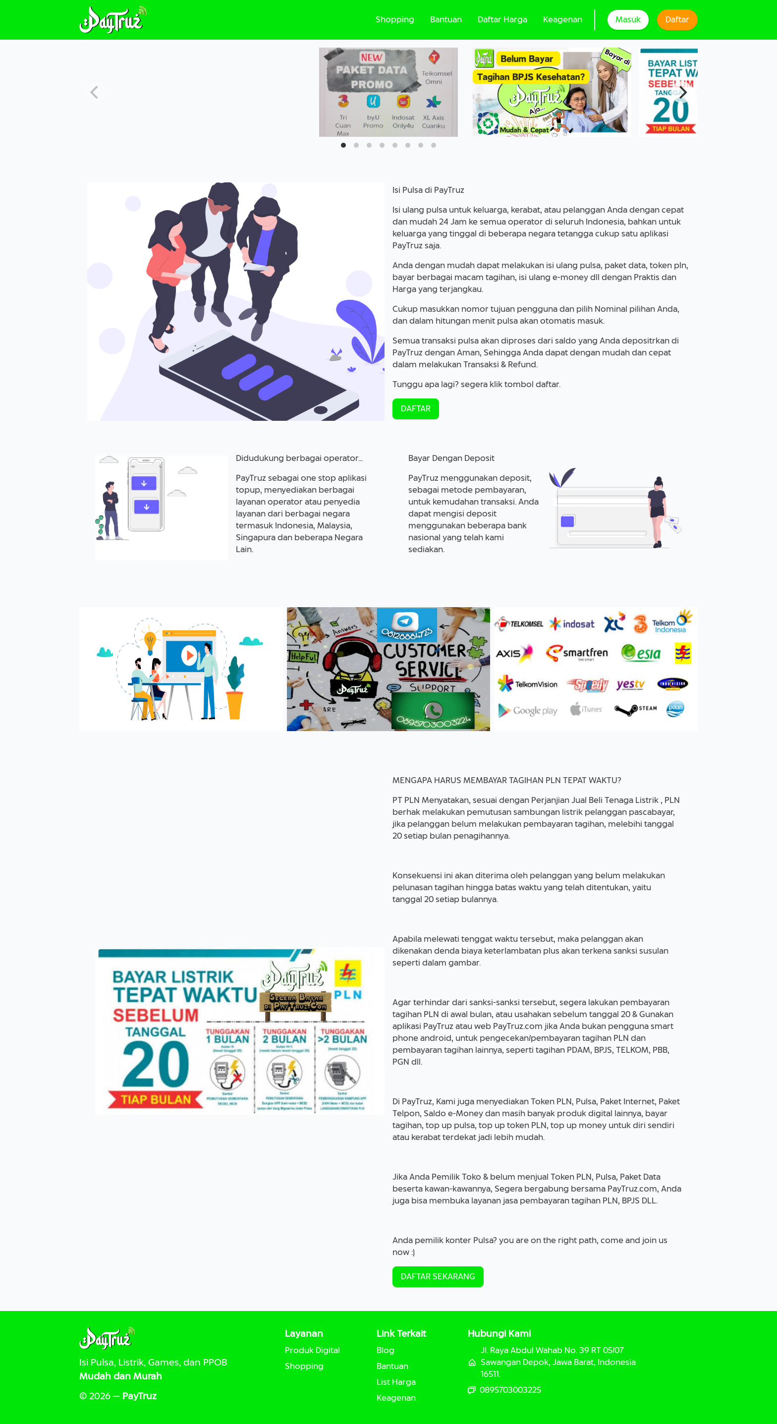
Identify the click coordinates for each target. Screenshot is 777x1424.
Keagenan (562, 19)
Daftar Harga (502, 19)
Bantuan (446, 19)
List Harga (396, 1382)
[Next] (682, 92)
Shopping (395, 19)
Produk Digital (312, 1350)
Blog (385, 1350)
